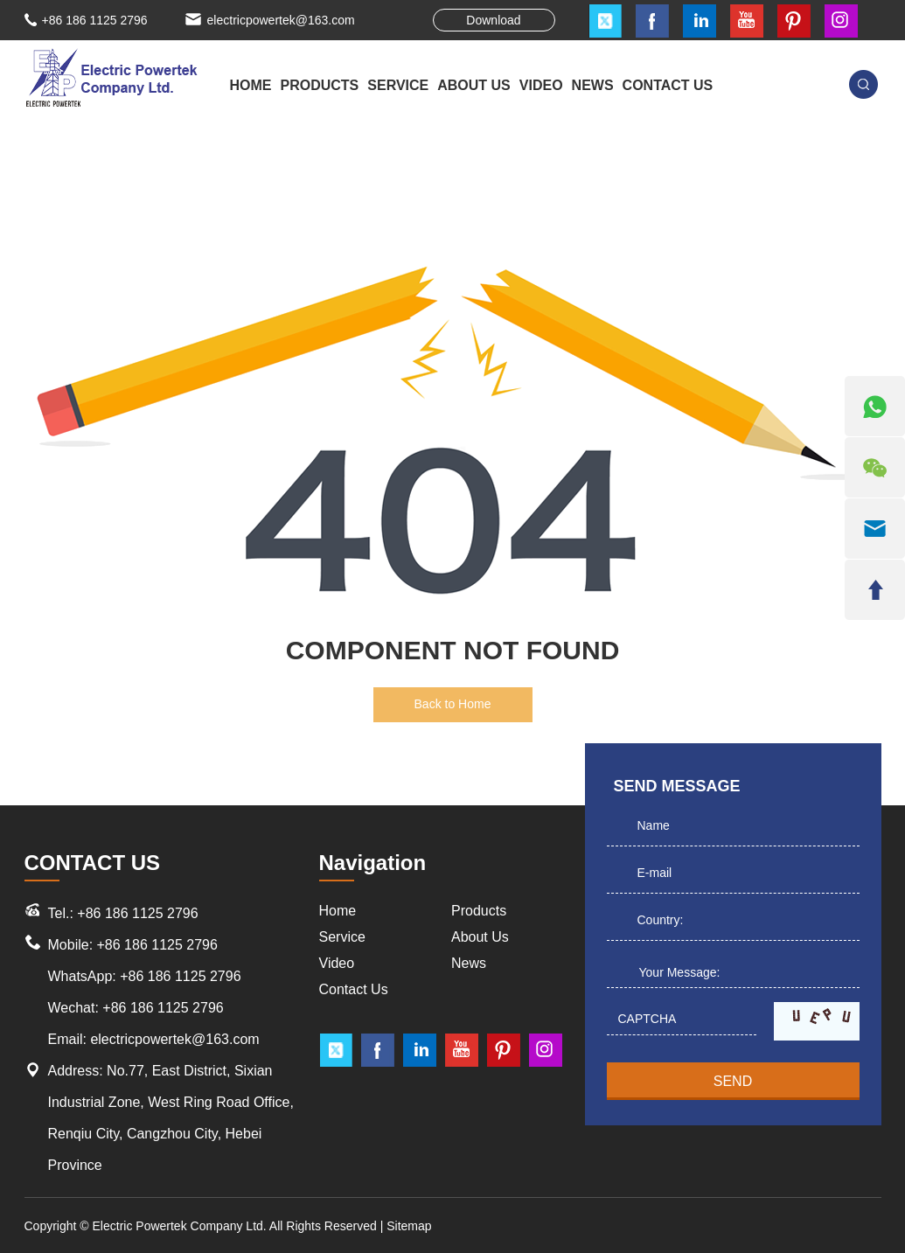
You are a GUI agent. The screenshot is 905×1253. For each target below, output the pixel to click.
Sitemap (408, 1226)
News (468, 963)
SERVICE (397, 85)
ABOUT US (474, 85)
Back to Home (452, 704)
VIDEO (541, 85)
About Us (480, 936)
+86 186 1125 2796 (180, 976)
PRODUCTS (320, 85)
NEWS (593, 85)
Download (493, 20)
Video (337, 963)
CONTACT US (668, 85)
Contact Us (353, 989)
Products (478, 910)
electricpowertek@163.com (281, 20)
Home (251, 85)
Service (342, 936)
